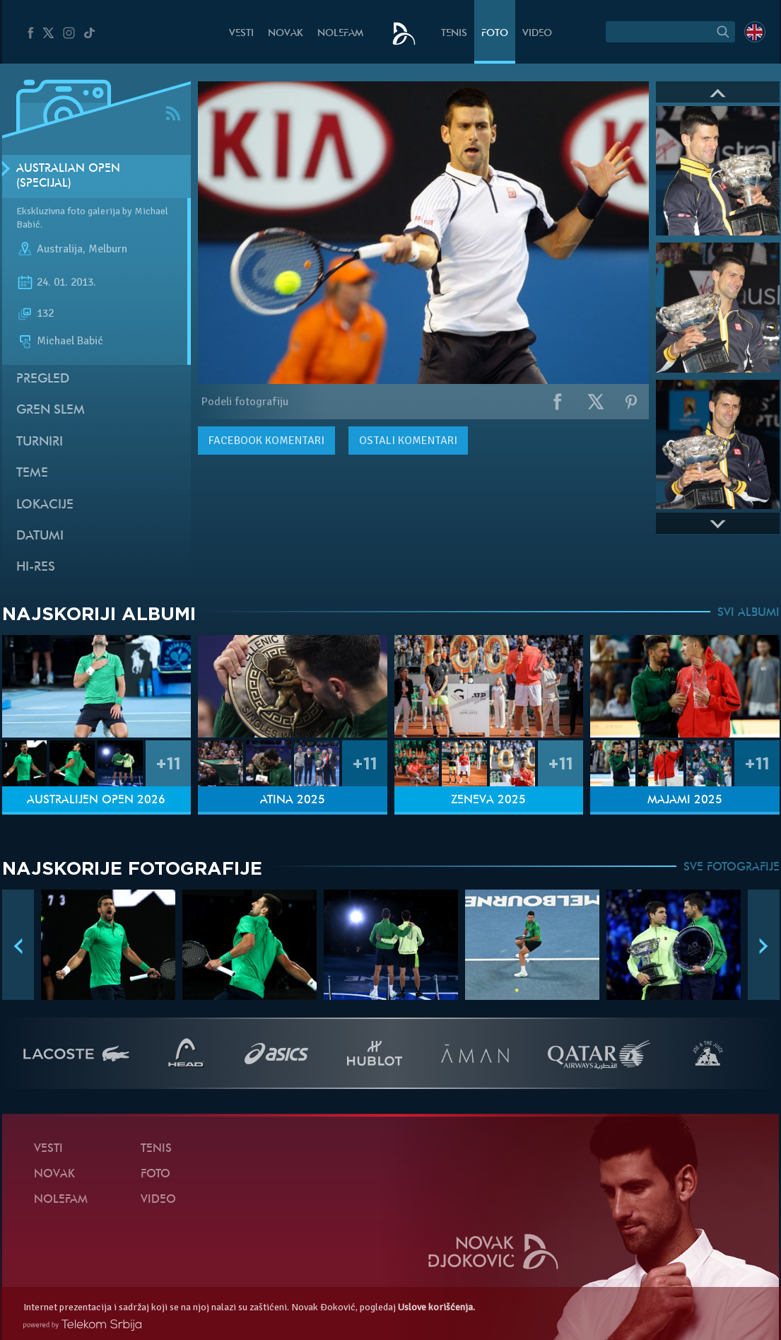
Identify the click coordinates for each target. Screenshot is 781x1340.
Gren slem (50, 410)
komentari (266, 440)
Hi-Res (35, 567)
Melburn (107, 249)
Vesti (241, 33)
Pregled (42, 379)
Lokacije (45, 505)
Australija (60, 249)
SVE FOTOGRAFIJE (731, 867)
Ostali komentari (408, 440)
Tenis (454, 33)
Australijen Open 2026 (96, 800)
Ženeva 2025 (488, 800)
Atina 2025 (292, 800)
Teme (32, 473)
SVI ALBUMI (748, 613)
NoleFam (340, 33)
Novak (285, 33)
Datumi (40, 536)
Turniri (39, 442)
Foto (494, 33)
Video (537, 33)
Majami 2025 (684, 800)
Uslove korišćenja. (436, 1307)
